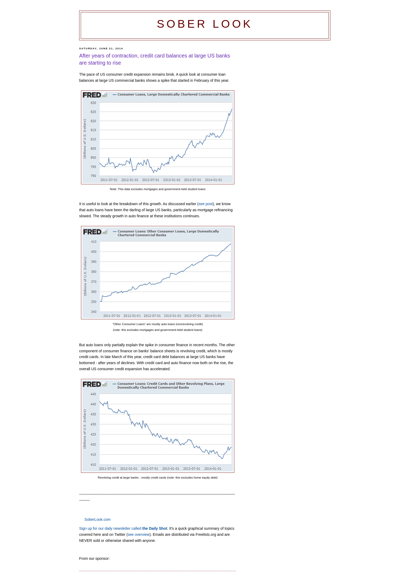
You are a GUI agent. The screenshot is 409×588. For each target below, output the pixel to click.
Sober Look (205, 24)
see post (205, 204)
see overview (139, 534)
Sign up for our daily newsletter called (123, 528)
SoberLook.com (97, 519)
